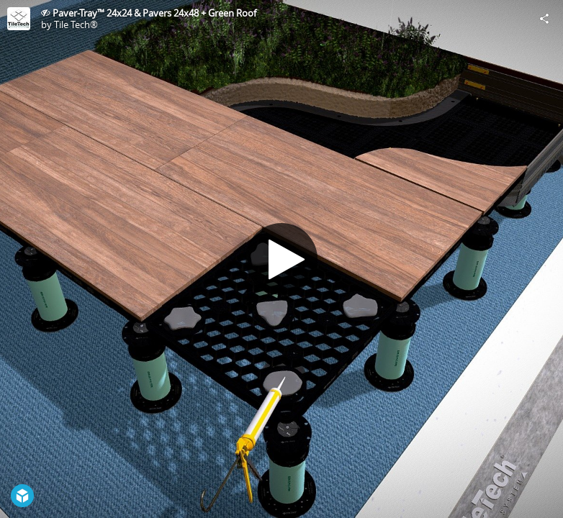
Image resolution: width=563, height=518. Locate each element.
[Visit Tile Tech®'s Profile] (18, 18)
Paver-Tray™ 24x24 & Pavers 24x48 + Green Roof (154, 12)
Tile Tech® (76, 24)
